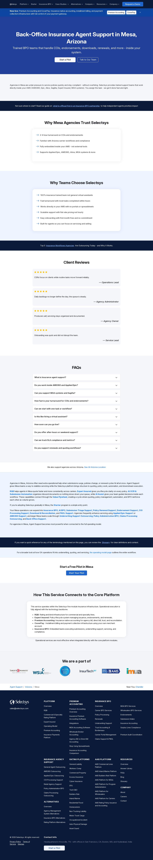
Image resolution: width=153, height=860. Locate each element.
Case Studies (61, 4)
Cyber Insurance (75, 784)
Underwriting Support (103, 726)
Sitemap (21, 847)
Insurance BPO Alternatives (54, 821)
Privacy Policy (15, 845)
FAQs (122, 776)
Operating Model (50, 729)
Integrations (74, 726)
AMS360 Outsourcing (52, 774)
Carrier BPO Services (103, 713)
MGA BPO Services (128, 709)
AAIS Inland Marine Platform (106, 774)
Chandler (139, 687)
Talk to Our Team (87, 60)
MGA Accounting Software (79, 730)
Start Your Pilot (76, 571)
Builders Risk (74, 797)
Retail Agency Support (53, 787)
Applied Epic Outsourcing (54, 779)
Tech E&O (73, 793)
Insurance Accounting (128, 726)
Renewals (99, 722)
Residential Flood (76, 806)
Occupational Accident (78, 823)
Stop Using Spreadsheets (79, 749)
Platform (23, 4)
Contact (123, 804)
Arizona (28, 687)
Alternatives (76, 4)
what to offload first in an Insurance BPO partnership (76, 104)
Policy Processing (102, 718)
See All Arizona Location (95, 467)
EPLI (71, 789)
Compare (89, 4)
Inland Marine (74, 801)
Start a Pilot (65, 60)
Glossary (106, 540)
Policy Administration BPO (54, 791)
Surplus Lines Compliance (130, 730)
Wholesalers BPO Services (131, 713)
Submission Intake (127, 722)
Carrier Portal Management (105, 738)
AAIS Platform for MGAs (104, 783)
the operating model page (101, 552)
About (122, 795)
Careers (123, 799)
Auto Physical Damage (78, 827)
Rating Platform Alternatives (54, 825)
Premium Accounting (116, 12)
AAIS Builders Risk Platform (105, 779)
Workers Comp (75, 771)
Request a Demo (132, 4)
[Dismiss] (140, 12)
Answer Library (126, 771)
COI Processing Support (53, 783)
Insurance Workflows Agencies (60, 248)
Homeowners (74, 810)
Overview (48, 709)
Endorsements (126, 718)
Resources (101, 4)
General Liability (75, 767)
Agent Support (16, 687)
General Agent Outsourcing (54, 770)
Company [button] (113, 4)
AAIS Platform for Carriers (105, 801)
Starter (34, 4)
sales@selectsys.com (19, 711)
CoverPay (131, 12)
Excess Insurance (76, 780)
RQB (45, 713)
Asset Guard (74, 831)
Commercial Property (77, 776)
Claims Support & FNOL (104, 742)
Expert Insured (49, 725)
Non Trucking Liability (77, 814)
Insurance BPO (45, 4)
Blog (122, 780)
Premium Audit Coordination (131, 738)
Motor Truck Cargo (77, 819)
